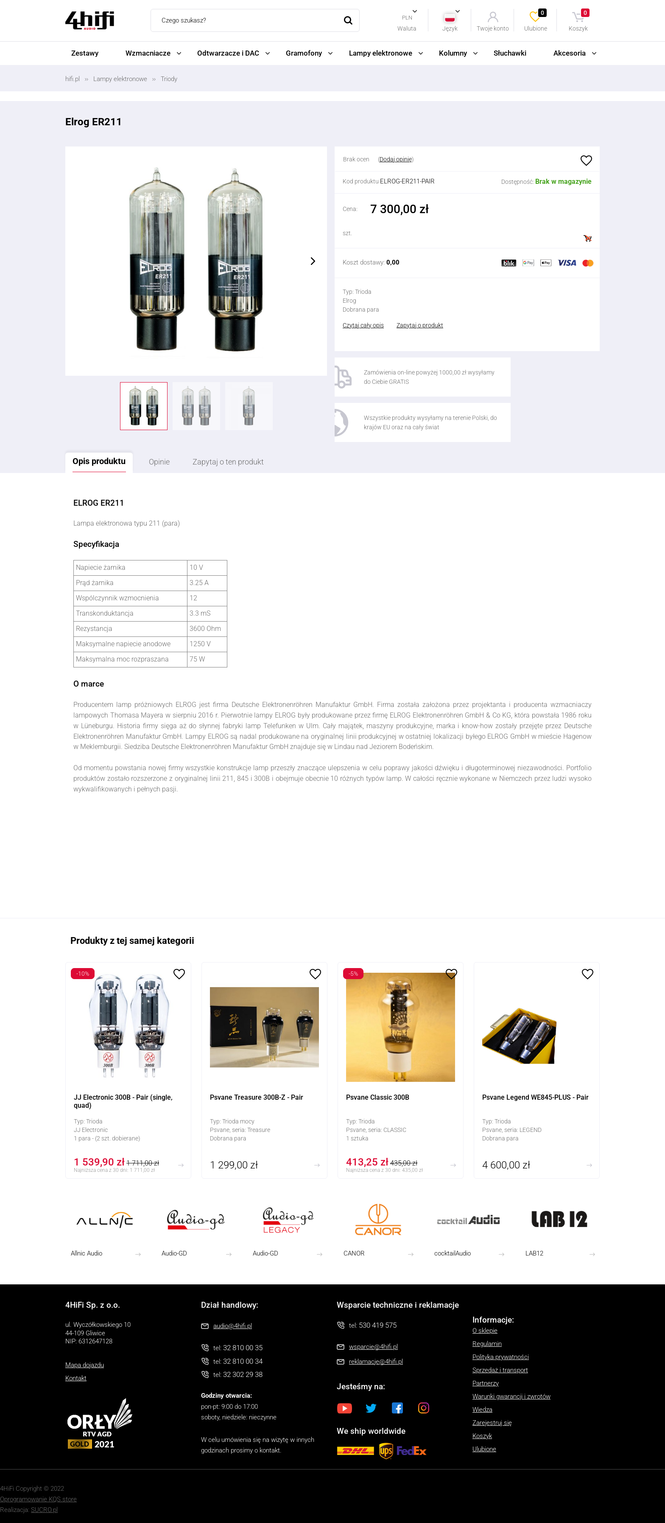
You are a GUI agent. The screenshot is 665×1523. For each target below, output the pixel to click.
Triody (169, 79)
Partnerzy (485, 1378)
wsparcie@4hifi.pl (373, 1342)
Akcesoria (569, 53)
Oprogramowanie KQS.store (38, 1494)
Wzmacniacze (148, 53)
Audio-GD (174, 1249)
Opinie (170, 457)
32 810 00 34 (243, 1356)
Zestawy (84, 53)
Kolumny (453, 53)
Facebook (397, 1403)
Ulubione (536, 20)
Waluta (406, 28)
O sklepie (484, 1326)
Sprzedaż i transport (500, 1365)
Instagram (424, 1403)
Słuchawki (510, 53)
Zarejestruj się (492, 1418)
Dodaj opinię (396, 159)
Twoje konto (493, 28)
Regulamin (487, 1339)
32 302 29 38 (243, 1369)
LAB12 (534, 1249)
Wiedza (482, 1405)
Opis (103, 456)
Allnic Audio (86, 1249)
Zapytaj (247, 457)
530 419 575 (378, 1320)
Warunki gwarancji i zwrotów (511, 1392)
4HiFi (89, 20)
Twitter (371, 1403)
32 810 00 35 (243, 1343)
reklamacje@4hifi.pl (376, 1357)
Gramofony (304, 53)
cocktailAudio (452, 1249)
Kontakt (76, 1373)
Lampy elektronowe (380, 53)
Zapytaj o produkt (420, 325)
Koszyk (579, 20)
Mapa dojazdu (84, 1360)
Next (313, 261)
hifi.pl (72, 79)
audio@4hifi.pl (232, 1321)
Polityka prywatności (500, 1352)
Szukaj (348, 20)
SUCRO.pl (44, 1505)
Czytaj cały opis (363, 325)
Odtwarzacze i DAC (228, 53)
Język (450, 28)
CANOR (354, 1249)
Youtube (345, 1403)
